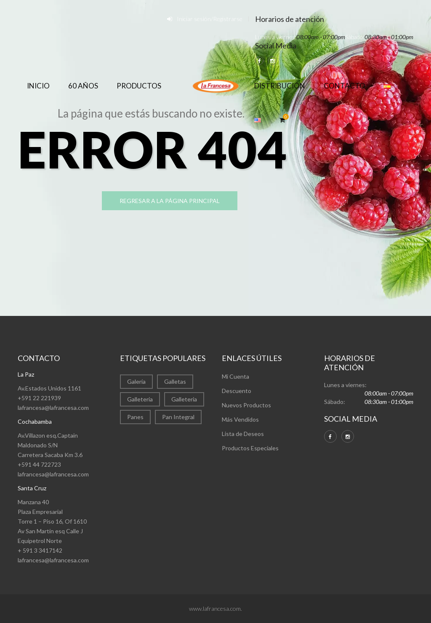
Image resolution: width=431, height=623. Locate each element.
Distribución (279, 85)
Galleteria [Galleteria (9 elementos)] (140, 399)
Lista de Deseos (243, 433)
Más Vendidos (240, 419)
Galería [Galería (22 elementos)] (136, 381)
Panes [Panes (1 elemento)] (135, 416)
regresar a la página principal (170, 200)
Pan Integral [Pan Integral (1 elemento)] (178, 416)
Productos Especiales (250, 448)
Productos (139, 85)
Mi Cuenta (235, 376)
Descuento (236, 390)
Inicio (38, 85)
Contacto (344, 85)
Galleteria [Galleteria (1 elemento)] (184, 399)
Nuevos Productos (246, 405)
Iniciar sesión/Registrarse (209, 18)
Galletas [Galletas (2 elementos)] (175, 381)
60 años (83, 85)
